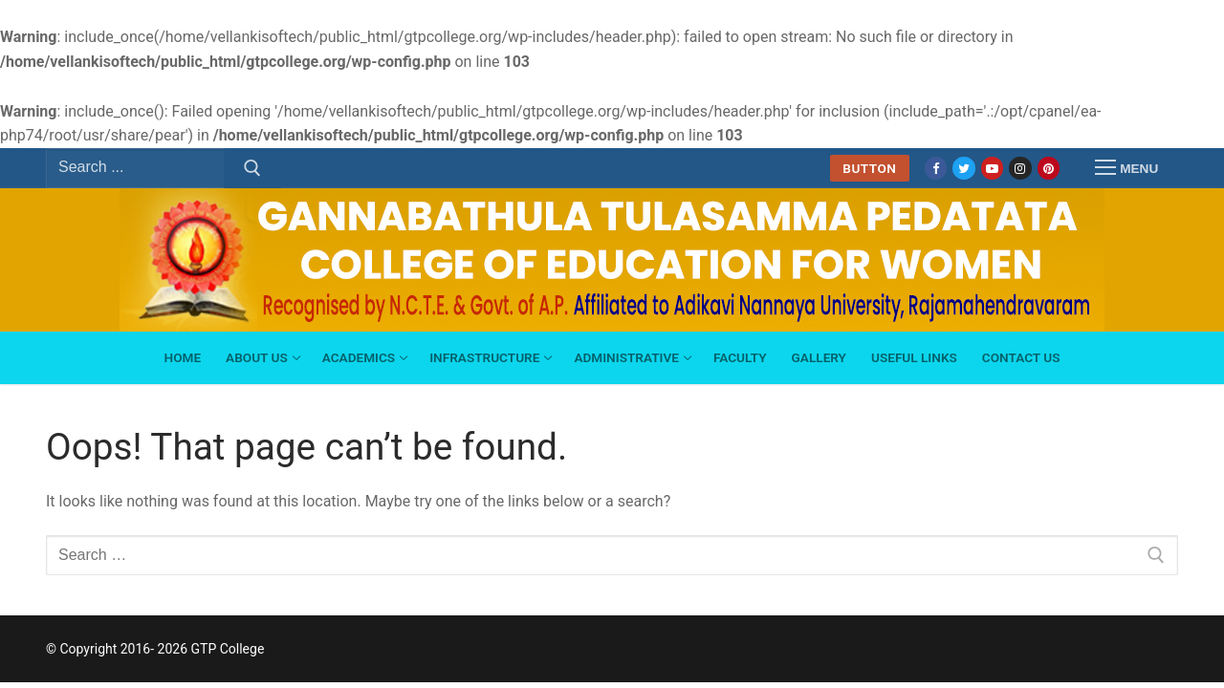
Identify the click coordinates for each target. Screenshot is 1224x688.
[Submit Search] (252, 168)
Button (869, 168)
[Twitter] (963, 168)
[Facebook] (936, 168)
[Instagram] (1020, 168)
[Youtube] (992, 168)
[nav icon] (1126, 168)
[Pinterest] (1049, 168)
